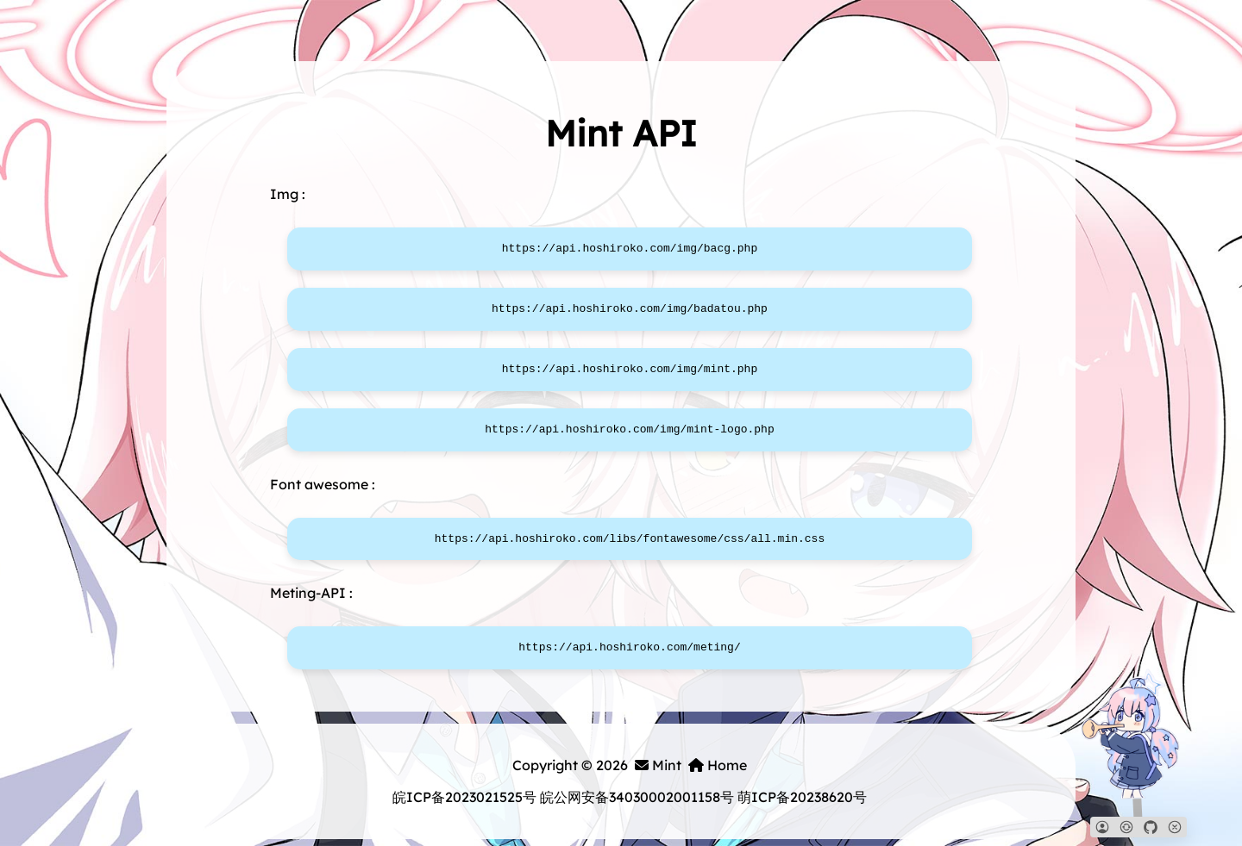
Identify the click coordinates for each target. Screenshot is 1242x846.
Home (717, 765)
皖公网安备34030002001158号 (637, 797)
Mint (658, 765)
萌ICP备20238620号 (802, 797)
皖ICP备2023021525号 (464, 797)
